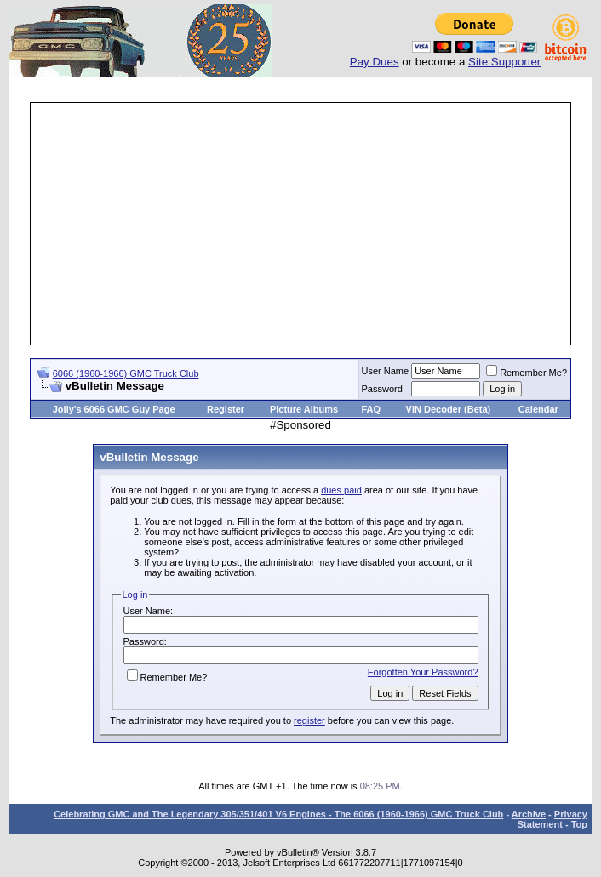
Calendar (538, 409)
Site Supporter (504, 61)
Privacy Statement (552, 819)
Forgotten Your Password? (423, 672)
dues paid (341, 490)
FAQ (371, 409)
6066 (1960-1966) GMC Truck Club (126, 373)
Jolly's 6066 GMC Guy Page (114, 409)
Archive (529, 814)
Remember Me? (526, 372)
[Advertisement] (316, 224)
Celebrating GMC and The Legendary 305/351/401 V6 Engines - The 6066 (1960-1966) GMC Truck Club (278, 814)
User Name (385, 371)
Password (382, 389)
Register (225, 409)
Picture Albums (304, 409)
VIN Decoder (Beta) (448, 409)
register (309, 720)
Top (579, 824)
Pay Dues (374, 61)
